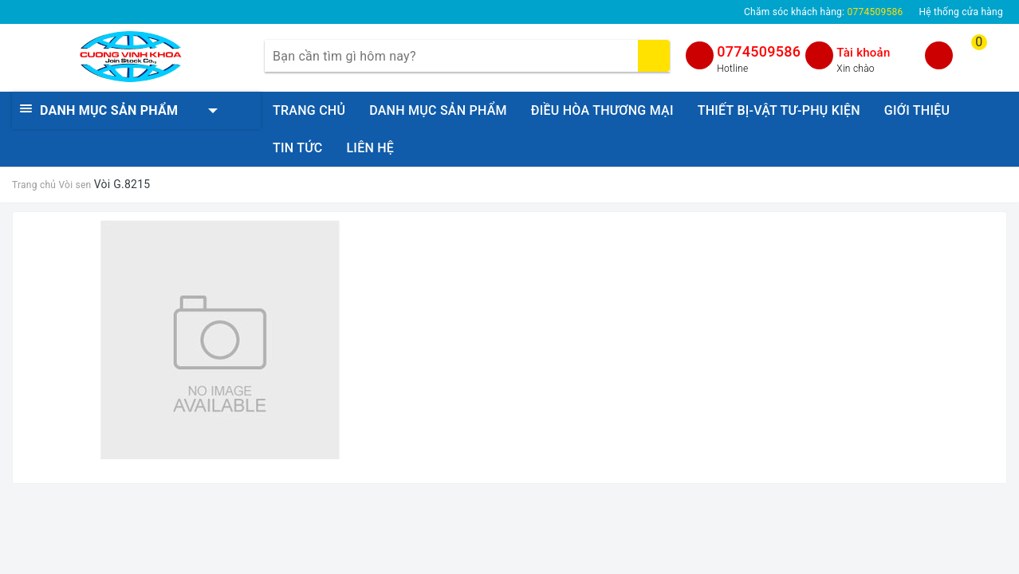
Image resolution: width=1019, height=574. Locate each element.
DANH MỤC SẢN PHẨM (438, 110)
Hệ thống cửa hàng (961, 12)
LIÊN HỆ (370, 147)
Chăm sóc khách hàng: (823, 12)
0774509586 (759, 51)
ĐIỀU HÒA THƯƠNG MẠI (602, 110)
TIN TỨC (297, 147)
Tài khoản (863, 52)
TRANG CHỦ (309, 110)
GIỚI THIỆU (917, 110)
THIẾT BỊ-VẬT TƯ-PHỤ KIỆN (779, 110)
